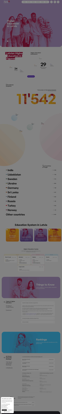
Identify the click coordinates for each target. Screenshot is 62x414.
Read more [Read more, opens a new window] (4, 402)
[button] (7, 411)
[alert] (31, 207)
